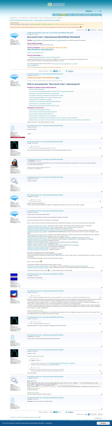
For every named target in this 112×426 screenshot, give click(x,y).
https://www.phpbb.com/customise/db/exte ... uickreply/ (64, 63)
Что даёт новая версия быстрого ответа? (40, 109)
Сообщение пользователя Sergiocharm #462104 (38, 228)
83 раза (18, 407)
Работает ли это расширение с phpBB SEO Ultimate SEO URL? (45, 101)
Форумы (63, 14)
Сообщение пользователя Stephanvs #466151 (38, 266)
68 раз (18, 154)
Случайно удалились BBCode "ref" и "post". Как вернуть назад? (46, 97)
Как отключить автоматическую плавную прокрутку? (43, 111)
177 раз (18, 286)
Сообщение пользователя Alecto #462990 (58, 230)
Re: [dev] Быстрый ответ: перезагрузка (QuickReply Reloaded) (45, 73)
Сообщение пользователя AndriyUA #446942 (37, 267)
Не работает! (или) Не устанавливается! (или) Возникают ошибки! (47, 95)
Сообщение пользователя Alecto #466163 (78, 266)
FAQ (94, 14)
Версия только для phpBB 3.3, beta (35, 52)
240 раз (18, 155)
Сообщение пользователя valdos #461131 (37, 237)
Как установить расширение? (37, 89)
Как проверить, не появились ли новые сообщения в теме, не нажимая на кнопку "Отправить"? (54, 117)
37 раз (18, 344)
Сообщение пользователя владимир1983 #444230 (39, 246)
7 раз (18, 408)
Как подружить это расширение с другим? (41, 103)
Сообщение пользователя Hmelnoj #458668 (37, 240)
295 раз (18, 172)
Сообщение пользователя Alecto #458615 (37, 225)
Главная (56, 14)
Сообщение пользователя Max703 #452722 (37, 230)
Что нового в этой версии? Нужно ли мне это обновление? (44, 93)
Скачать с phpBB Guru (32, 65)
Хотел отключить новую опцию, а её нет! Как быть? (43, 115)
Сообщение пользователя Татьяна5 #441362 (37, 249)
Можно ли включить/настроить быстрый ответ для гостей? (45, 105)
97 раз (18, 135)
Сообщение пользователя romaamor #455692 (38, 248)
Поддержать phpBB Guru (43, 71)
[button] (86, 30)
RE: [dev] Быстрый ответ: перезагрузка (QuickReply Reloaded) (45, 195)
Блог (98, 14)
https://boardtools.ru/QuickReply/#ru (40, 49)
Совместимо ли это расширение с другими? (41, 99)
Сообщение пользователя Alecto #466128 (37, 234)
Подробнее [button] (49, 423)
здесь (57, 78)
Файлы (69, 14)
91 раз (18, 136)
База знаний (77, 14)
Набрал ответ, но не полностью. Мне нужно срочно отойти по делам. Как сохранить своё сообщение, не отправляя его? (60, 119)
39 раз (18, 43)
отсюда (50, 270)
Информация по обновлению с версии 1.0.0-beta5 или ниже (45, 57)
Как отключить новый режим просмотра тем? (41, 113)
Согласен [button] (103, 423)
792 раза (19, 44)
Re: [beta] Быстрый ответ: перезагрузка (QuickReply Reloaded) (45, 210)
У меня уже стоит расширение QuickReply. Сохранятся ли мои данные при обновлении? (52, 91)
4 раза (18, 302)
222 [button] (99, 30)
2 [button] (90, 30)
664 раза (19, 285)
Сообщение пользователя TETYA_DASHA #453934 (39, 239)
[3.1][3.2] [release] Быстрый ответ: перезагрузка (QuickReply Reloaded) (35, 20)
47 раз (18, 190)
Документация (87, 14)
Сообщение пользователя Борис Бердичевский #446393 (40, 227)
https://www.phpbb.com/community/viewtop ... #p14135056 (62, 363)
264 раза (19, 189)
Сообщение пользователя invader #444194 (37, 243)
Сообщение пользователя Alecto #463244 (37, 231)
